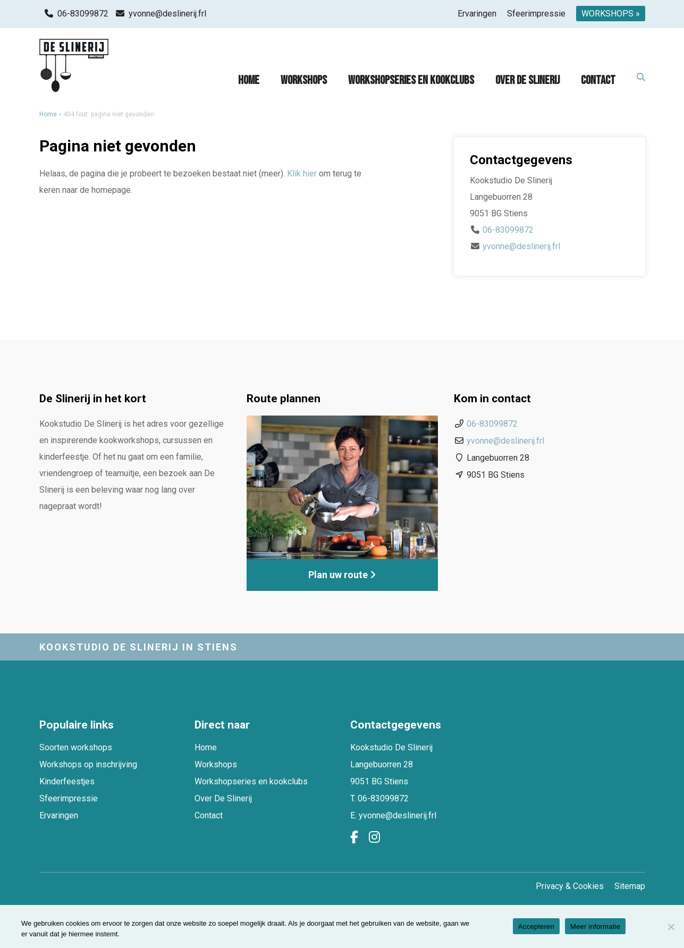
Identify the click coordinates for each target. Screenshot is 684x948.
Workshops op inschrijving (88, 764)
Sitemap (629, 886)
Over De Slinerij (527, 80)
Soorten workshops (75, 747)
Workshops (304, 80)
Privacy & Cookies (570, 886)
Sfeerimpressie (536, 14)
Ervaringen (477, 14)
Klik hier (302, 173)
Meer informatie (595, 926)
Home (248, 80)
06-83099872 (82, 14)
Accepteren (536, 926)
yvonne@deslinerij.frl (167, 14)
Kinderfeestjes (67, 781)
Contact (598, 80)
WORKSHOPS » (610, 14)
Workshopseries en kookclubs (411, 80)
